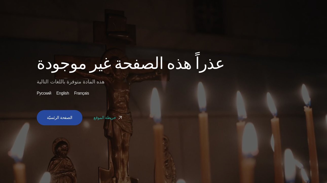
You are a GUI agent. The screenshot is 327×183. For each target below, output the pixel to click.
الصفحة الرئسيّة (59, 117)
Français (81, 93)
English (62, 93)
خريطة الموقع (108, 117)
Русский (44, 93)
